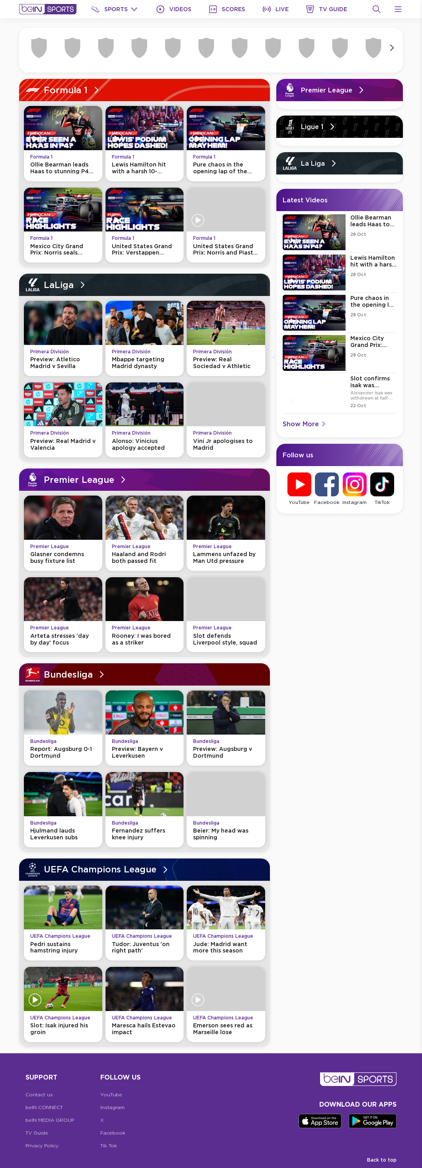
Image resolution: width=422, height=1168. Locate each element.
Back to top (382, 1159)
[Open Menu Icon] (398, 9)
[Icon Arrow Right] (392, 48)
